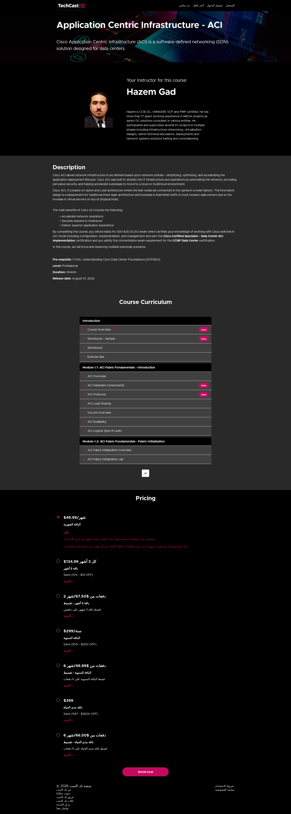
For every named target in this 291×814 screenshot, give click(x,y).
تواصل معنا (62, 808)
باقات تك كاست (65, 801)
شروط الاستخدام (224, 786)
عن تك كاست (63, 790)
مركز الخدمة (63, 804)
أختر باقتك (198, 5)
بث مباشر (184, 5)
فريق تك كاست (64, 797)
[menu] (205, 5)
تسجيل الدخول (215, 5)
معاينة (203, 329)
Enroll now (145, 772)
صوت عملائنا (63, 793)
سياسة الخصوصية (225, 790)
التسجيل (230, 5)
